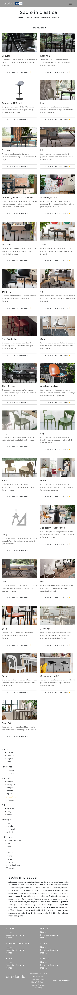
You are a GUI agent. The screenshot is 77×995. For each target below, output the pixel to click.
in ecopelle (10, 785)
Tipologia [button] (6, 820)
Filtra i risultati (38, 28)
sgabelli (9, 832)
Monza (9, 859)
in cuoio (9, 782)
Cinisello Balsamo (13, 841)
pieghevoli (10, 829)
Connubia (10, 756)
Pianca (44, 928)
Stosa (43, 943)
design (9, 812)
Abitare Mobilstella (17, 943)
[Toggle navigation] (70, 3)
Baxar (9, 958)
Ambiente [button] (7, 767)
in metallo (10, 791)
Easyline (9, 759)
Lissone (9, 853)
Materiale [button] (6, 778)
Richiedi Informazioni (18, 72)
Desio (8, 847)
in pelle (9, 794)
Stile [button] (4, 805)
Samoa (44, 958)
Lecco (9, 850)
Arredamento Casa (31, 17)
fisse (8, 823)
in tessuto (10, 800)
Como (9, 844)
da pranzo (10, 773)
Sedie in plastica (52, 17)
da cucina (10, 770)
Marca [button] (5, 749)
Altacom (9, 752)
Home (20, 17)
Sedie (43, 17)
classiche (10, 808)
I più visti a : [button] (7, 837)
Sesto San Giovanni (14, 865)
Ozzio (8, 762)
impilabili (9, 826)
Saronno (9, 862)
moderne (10, 815)
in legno (9, 788)
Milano (9, 856)
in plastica (11, 797)
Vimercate (10, 868)
